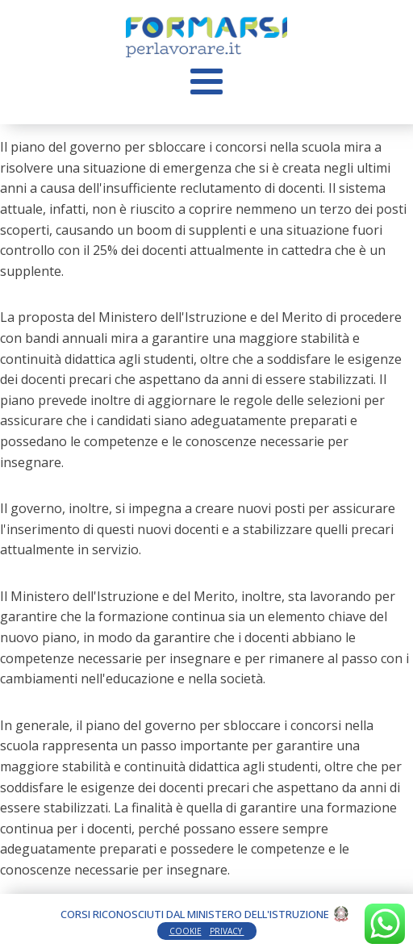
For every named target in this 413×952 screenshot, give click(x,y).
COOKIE (185, 931)
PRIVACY (227, 931)
